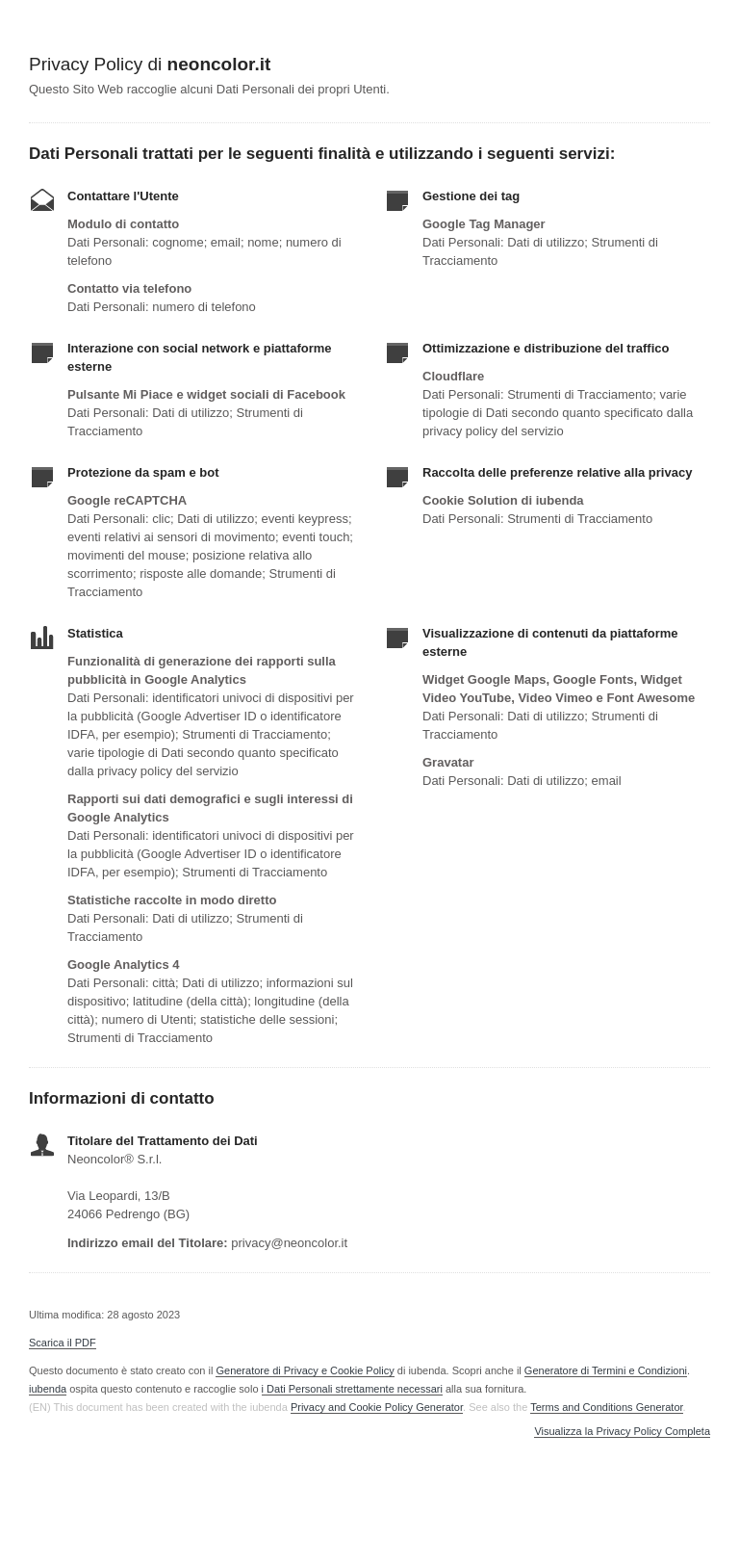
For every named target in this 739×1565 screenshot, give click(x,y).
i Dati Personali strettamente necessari (352, 1389)
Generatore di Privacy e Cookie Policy (305, 1370)
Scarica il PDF (62, 1342)
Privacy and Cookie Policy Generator (377, 1407)
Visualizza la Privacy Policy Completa (622, 1431)
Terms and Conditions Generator (606, 1407)
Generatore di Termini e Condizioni (605, 1370)
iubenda (47, 1389)
